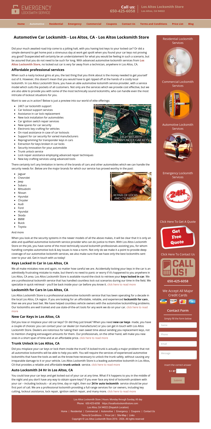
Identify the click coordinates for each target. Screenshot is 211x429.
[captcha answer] (181, 371)
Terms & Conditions (91, 415)
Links (132, 415)
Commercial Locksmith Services (178, 84)
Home (21, 23)
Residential (56, 23)
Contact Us (128, 23)
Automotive (37, 23)
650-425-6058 (122, 11)
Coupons (111, 23)
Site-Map (121, 415)
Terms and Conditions (153, 23)
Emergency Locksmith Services (178, 175)
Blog (191, 23)
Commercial (94, 23)
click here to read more (121, 284)
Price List (177, 23)
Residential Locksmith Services (178, 41)
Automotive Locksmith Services (177, 127)
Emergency (74, 23)
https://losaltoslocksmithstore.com (120, 403)
